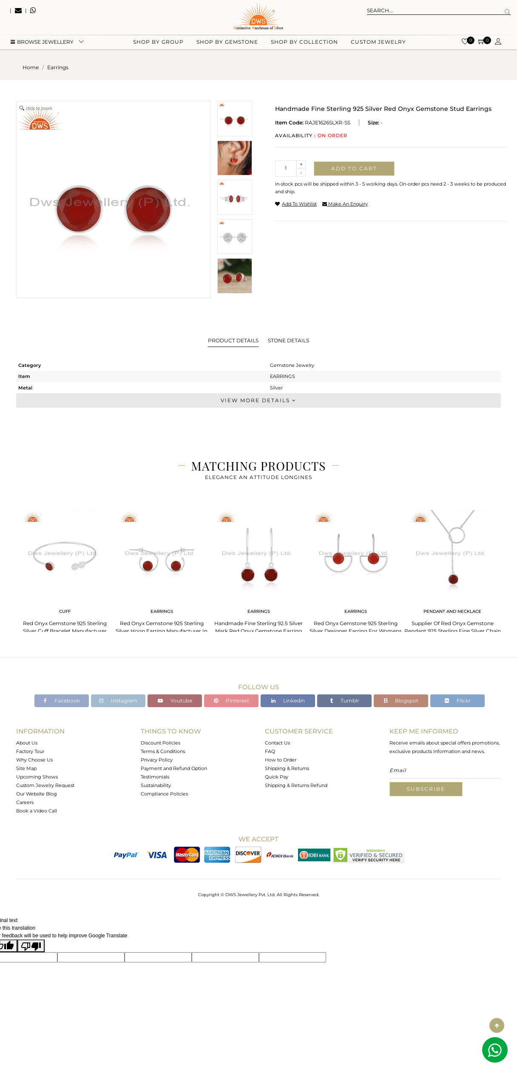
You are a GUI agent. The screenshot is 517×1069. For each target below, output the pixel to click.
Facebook (62, 700)
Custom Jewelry (378, 42)
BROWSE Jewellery (42, 42)
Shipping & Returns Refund (296, 785)
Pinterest (231, 700)
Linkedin (288, 700)
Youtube (175, 700)
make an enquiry (345, 204)
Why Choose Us (34, 760)
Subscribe (426, 789)
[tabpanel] (64, 573)
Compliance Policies (164, 794)
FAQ (270, 751)
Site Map (26, 768)
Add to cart (354, 168)
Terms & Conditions (163, 751)
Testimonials (155, 777)
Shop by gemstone (227, 42)
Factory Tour (30, 751)
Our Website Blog (36, 794)
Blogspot (400, 700)
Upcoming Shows (37, 777)
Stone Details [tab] (288, 340)
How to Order (280, 760)
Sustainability (156, 785)
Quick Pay (276, 777)
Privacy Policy (157, 760)
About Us (26, 743)
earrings (57, 67)
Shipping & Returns (287, 768)
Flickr (458, 700)
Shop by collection (304, 42)
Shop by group (158, 42)
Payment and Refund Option (174, 768)
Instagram (118, 700)
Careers (25, 802)
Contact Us (277, 743)
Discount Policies (160, 743)
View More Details (258, 400)
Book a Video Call (36, 811)
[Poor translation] (31, 945)
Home (31, 67)
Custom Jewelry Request (45, 785)
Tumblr (344, 700)
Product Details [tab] (233, 340)
